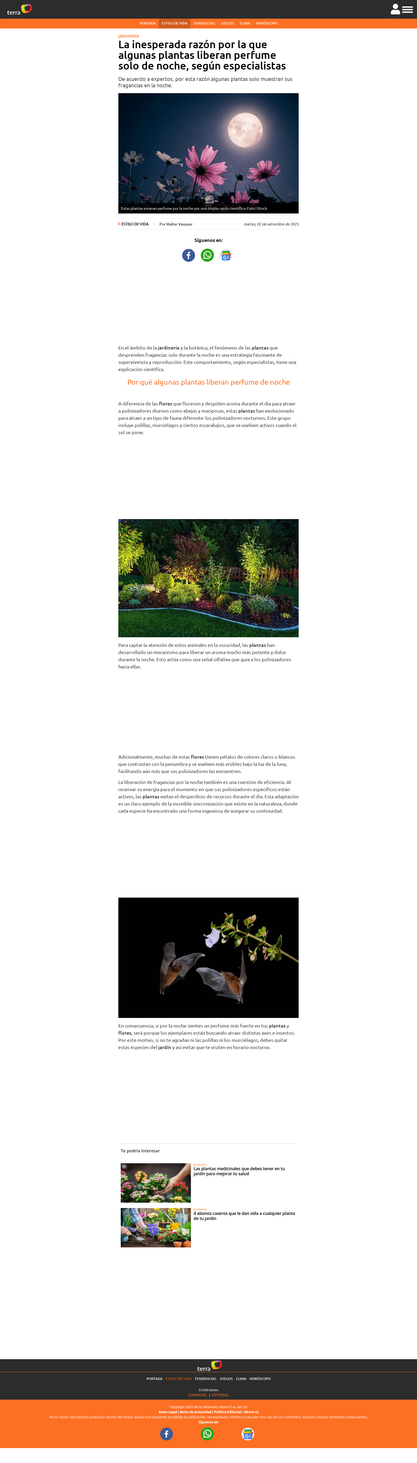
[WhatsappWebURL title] (207, 255)
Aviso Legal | (169, 1411)
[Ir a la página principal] (19, 9)
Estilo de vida (174, 23)
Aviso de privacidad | (197, 1411)
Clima (245, 23)
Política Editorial (227, 1411)
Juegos (227, 23)
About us (251, 1411)
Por (176, 224)
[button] (407, 9)
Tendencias (204, 23)
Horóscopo (266, 23)
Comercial (197, 1394)
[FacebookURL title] (188, 255)
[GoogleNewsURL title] (226, 255)
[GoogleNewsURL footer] (248, 1433)
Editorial (220, 1394)
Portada (148, 23)
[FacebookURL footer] (166, 1433)
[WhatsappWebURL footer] (207, 1433)
